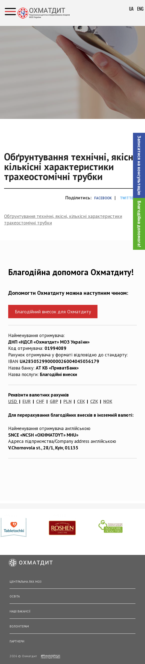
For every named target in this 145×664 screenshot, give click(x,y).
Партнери (17, 641)
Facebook (103, 198)
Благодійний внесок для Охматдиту (53, 311)
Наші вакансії (20, 611)
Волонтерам (19, 626)
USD (12, 401)
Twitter (127, 198)
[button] (139, 165)
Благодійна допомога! (139, 224)
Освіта (15, 596)
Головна (70, 45)
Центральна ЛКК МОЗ (26, 582)
